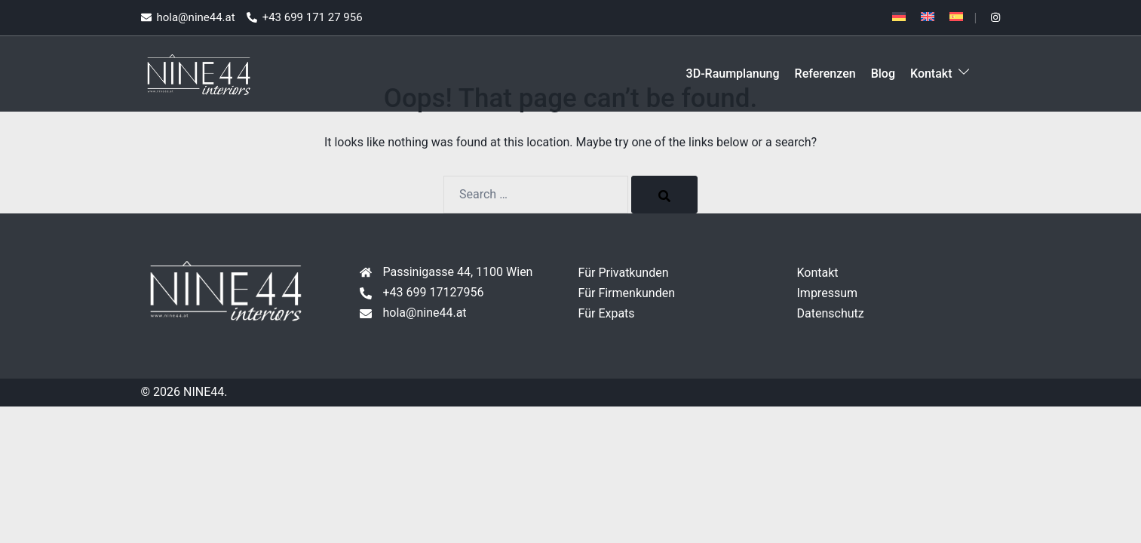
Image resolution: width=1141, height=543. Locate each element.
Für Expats (606, 313)
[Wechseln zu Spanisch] (956, 16)
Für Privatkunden (623, 272)
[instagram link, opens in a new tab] (995, 17)
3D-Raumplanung (733, 73)
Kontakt (931, 73)
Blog (883, 73)
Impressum (827, 293)
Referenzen (825, 73)
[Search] (664, 194)
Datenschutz (830, 313)
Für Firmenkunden (627, 293)
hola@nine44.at (425, 312)
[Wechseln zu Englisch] (927, 16)
